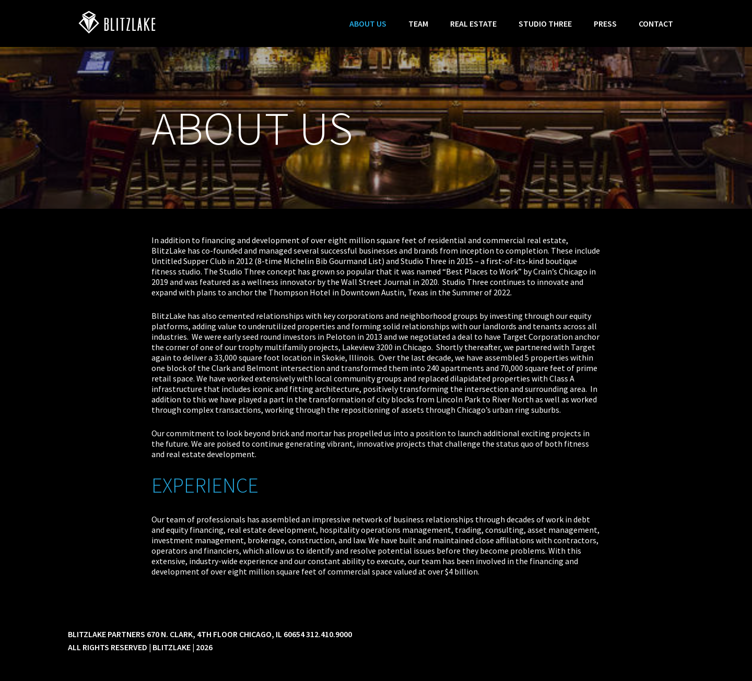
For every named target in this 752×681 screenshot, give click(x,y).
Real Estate (473, 23)
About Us (367, 23)
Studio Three (545, 23)
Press (605, 23)
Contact (656, 23)
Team (418, 23)
